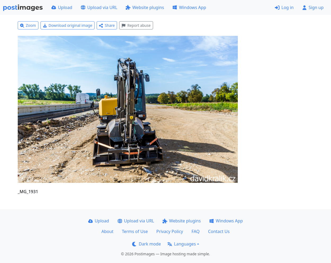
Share (107, 25)
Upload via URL (99, 7)
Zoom (28, 25)
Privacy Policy (169, 231)
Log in (284, 7)
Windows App (189, 7)
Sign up (313, 7)
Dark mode (146, 244)
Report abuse (136, 25)
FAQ (195, 231)
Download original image (67, 25)
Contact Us (219, 231)
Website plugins (145, 7)
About (107, 231)
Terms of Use (135, 231)
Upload (61, 7)
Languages (181, 244)
